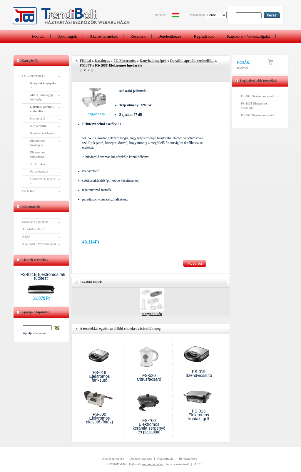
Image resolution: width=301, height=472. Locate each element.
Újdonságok (67, 36)
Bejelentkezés (169, 36)
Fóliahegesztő (39, 171)
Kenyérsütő (37, 118)
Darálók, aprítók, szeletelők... (192, 61)
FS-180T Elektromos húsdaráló (254, 106)
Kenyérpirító (38, 125)
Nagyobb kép (96, 114)
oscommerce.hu (152, 464)
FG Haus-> (29, 190)
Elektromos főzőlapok (37, 143)
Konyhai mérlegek (42, 133)
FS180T (86, 65)
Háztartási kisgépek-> (43, 181)
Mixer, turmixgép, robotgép (42, 97)
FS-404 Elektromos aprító (258, 96)
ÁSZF (26, 236)
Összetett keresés (141, 458)
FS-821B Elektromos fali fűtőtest (43, 276)
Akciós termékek (104, 36)
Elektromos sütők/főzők (38, 154)
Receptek (138, 36)
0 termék (243, 67)
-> (34, 75)
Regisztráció (204, 36)
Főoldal (38, 36)
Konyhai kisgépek (153, 61)
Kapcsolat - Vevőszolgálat (248, 36)
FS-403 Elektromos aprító (258, 115)
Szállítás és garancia (35, 221)
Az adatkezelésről (33, 229)
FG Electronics (124, 61)
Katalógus (102, 61)
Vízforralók (37, 164)
